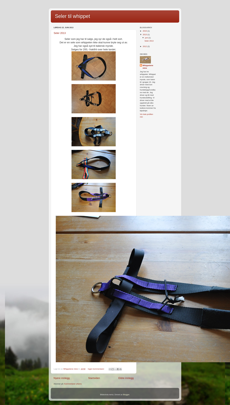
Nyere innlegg (62, 378)
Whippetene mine (148, 66)
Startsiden (94, 378)
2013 (145, 35)
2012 (145, 46)
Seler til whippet (72, 16)
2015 (145, 31)
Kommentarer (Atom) (73, 384)
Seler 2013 (60, 33)
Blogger (126, 395)
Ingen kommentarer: (96, 369)
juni (146, 38)
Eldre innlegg (126, 378)
